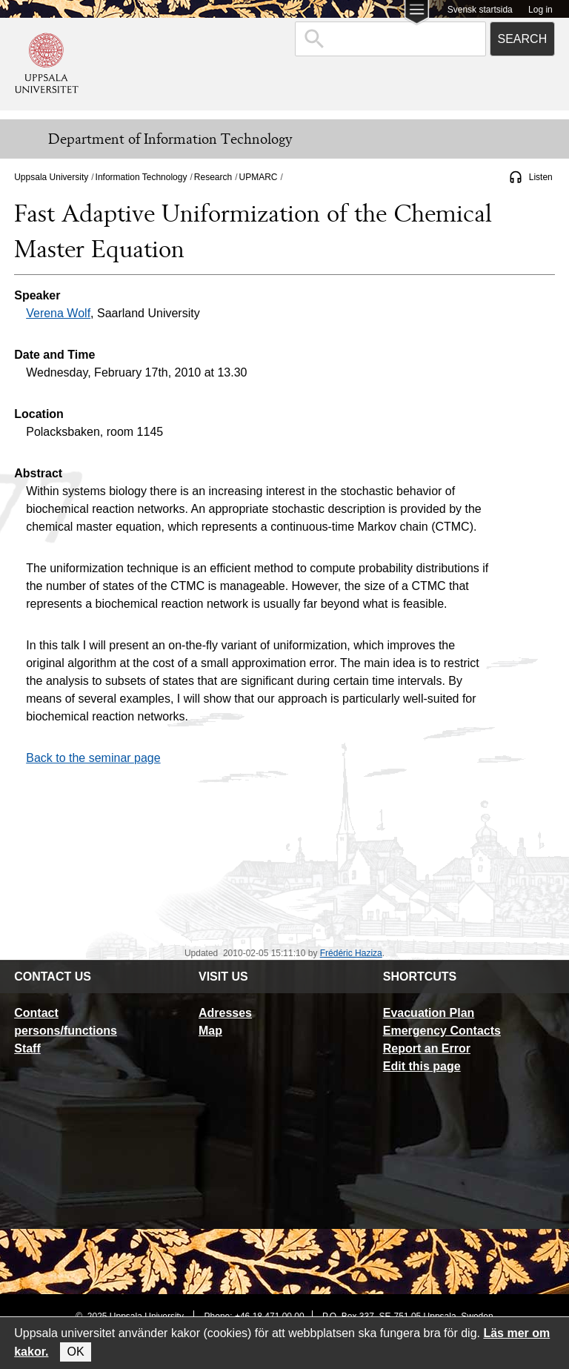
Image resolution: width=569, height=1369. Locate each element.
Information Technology (141, 177)
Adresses (225, 1013)
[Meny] (22, 139)
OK (75, 1351)
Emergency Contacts (442, 1030)
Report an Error (426, 1048)
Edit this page (422, 1066)
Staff (27, 1048)
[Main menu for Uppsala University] (416, 13)
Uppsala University (51, 177)
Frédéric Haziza (351, 953)
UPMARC (258, 177)
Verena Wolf (58, 313)
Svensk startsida (480, 9)
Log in (540, 9)
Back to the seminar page (93, 758)
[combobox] (390, 38)
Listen (541, 177)
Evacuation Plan (429, 1013)
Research (213, 177)
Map (210, 1030)
